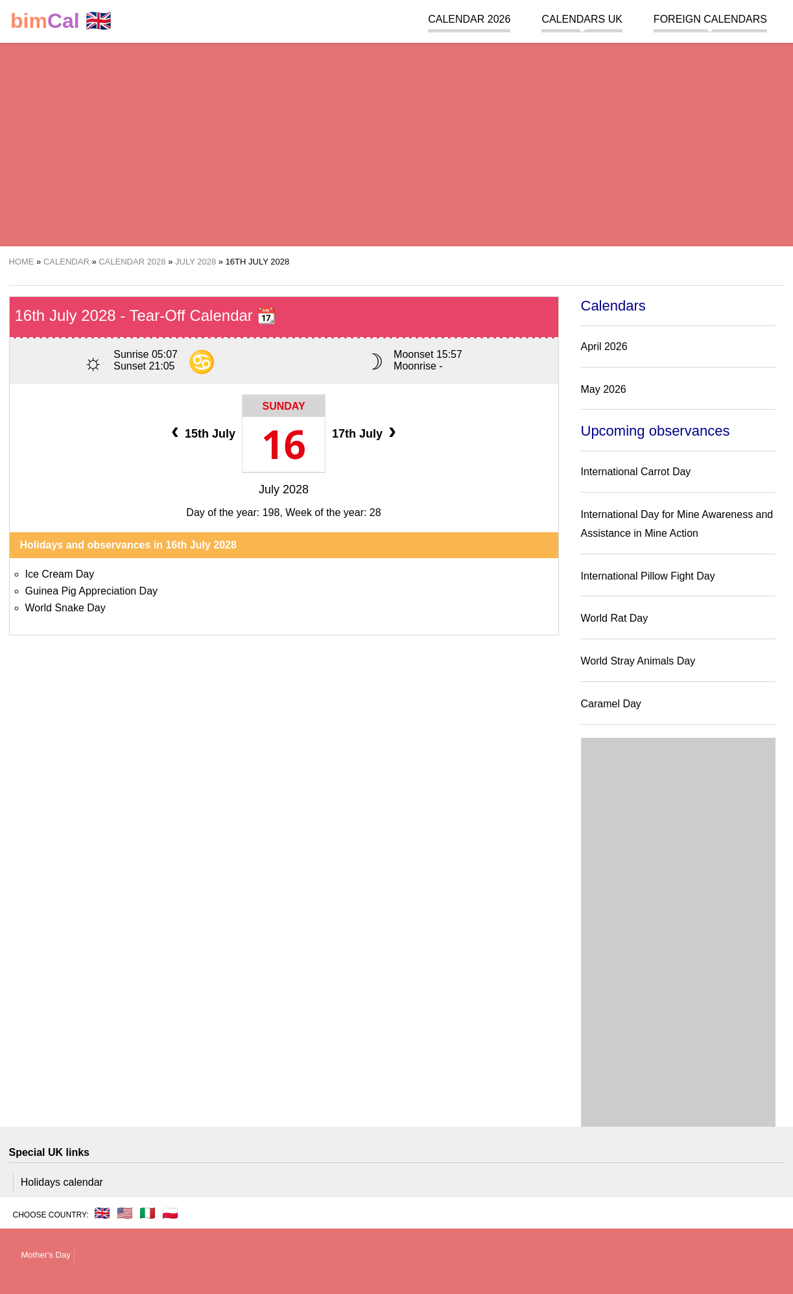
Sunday (283, 406)
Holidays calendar (62, 1182)
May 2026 (603, 389)
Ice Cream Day (60, 574)
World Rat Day (614, 618)
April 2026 (604, 346)
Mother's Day (46, 1255)
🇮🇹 (147, 1213)
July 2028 (284, 489)
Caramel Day (611, 703)
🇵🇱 (170, 1213)
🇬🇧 (61, 21)
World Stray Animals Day (638, 660)
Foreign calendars (710, 19)
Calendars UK (581, 19)
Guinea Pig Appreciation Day (91, 590)
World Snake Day (65, 607)
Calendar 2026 (469, 19)
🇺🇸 (125, 1213)
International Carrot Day (636, 471)
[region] (396, 142)
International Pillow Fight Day (648, 576)
